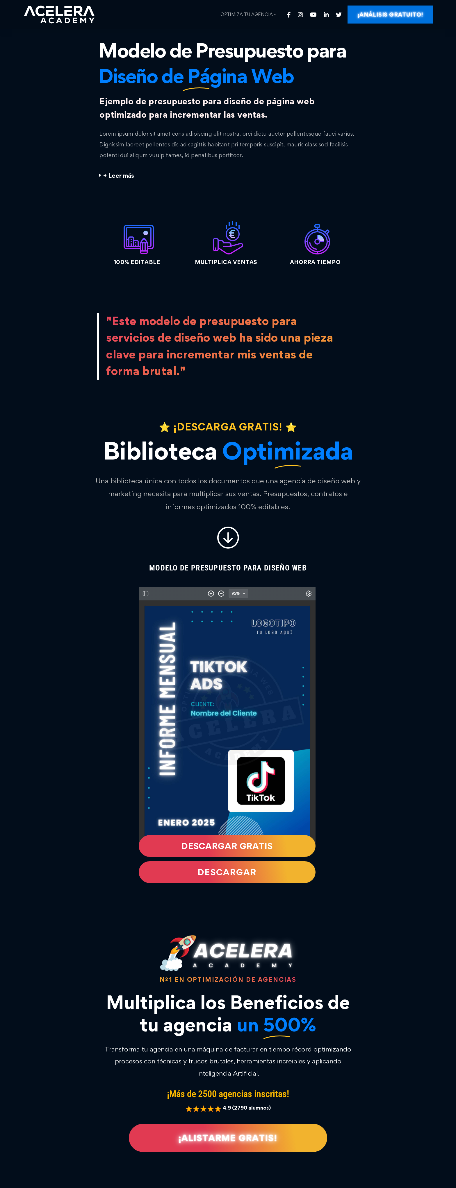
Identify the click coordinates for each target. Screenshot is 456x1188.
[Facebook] (289, 14)
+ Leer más (118, 175)
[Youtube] (313, 14)
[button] (228, 175)
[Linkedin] (326, 14)
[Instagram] (300, 14)
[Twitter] (339, 14)
